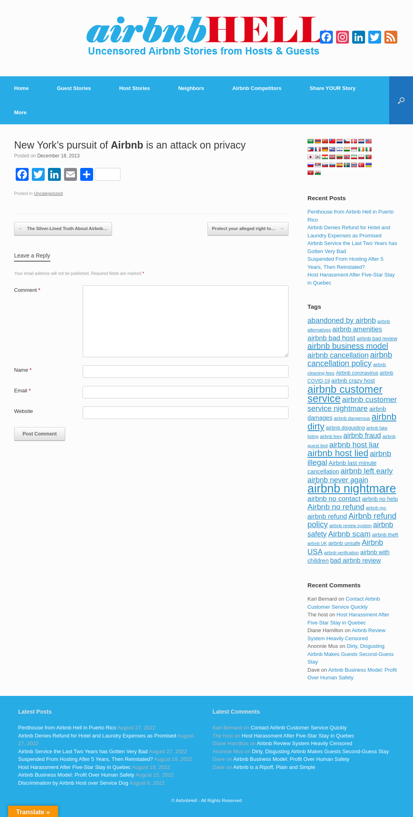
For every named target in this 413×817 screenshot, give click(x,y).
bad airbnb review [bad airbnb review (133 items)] (355, 560)
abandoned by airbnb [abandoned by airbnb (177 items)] (341, 320)
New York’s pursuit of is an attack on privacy (130, 145)
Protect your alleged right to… (248, 229)
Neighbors (191, 88)
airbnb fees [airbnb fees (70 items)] (331, 436)
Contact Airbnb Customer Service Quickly (299, 728)
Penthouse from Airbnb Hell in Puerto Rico (67, 728)
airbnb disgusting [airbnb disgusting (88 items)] (345, 428)
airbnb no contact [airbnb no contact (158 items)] (334, 498)
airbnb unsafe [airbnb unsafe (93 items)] (344, 543)
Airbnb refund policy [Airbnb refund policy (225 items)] (351, 520)
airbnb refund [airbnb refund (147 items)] (327, 516)
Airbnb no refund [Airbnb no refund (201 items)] (335, 507)
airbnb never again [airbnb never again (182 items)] (337, 480)
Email (22, 391)
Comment (27, 290)
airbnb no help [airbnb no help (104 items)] (380, 499)
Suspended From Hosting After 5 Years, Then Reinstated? (85, 759)
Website (23, 411)
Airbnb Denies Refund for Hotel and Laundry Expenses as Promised (97, 736)
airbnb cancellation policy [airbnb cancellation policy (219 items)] (349, 359)
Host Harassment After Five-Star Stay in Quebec (74, 767)
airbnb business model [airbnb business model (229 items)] (347, 345)
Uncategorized (48, 193)
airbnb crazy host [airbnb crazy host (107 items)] (353, 380)
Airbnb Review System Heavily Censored (304, 743)
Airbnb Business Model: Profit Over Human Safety (76, 775)
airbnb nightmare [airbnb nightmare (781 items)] (351, 488)
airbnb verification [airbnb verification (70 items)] (341, 552)
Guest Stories (74, 88)
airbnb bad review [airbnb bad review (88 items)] (377, 338)
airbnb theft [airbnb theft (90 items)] (385, 535)
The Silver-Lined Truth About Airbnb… (63, 229)
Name (22, 370)
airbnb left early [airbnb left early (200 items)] (366, 471)
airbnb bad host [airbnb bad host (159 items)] (331, 338)
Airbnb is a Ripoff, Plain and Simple (274, 767)
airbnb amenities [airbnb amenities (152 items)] (357, 329)
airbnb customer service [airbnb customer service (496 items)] (344, 394)
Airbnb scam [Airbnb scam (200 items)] (349, 534)
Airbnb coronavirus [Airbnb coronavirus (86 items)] (357, 373)
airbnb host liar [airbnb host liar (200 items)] (354, 444)
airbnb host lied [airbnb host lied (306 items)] (337, 453)
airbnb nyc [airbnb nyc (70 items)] (376, 507)
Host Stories (134, 88)
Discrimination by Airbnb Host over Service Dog (73, 783)
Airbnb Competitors (257, 88)
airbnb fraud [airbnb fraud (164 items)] (362, 436)
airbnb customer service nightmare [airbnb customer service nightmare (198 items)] (352, 404)
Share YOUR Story (333, 88)
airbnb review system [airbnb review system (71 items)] (350, 525)
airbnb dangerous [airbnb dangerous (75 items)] (352, 418)
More (20, 112)
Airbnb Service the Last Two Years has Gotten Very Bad (82, 751)
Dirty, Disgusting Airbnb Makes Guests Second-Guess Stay (350, 654)
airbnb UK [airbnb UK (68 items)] (317, 543)
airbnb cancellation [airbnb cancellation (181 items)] (338, 355)
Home (21, 88)
